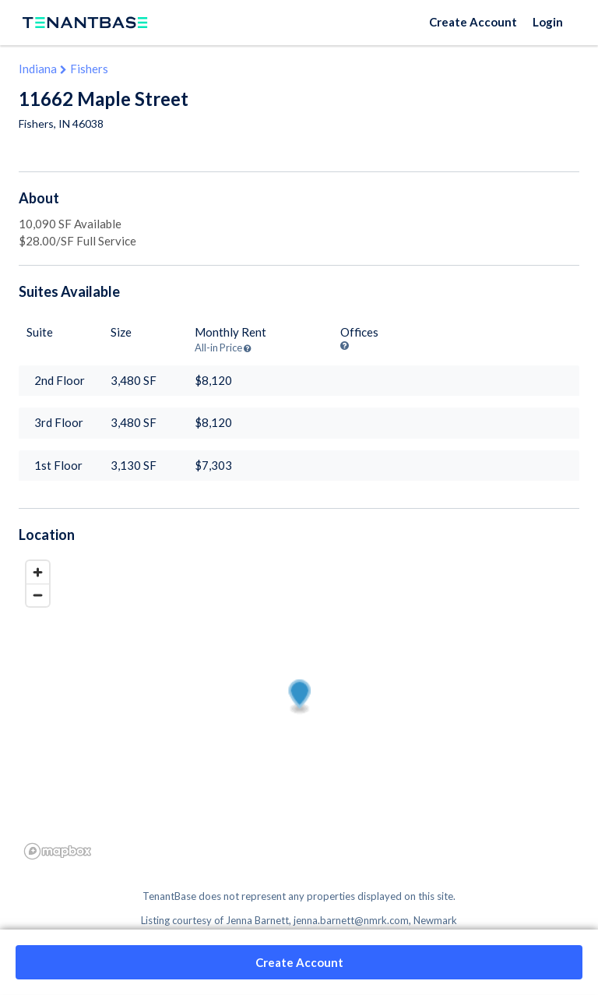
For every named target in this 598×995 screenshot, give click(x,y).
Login (548, 22)
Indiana (38, 69)
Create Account (473, 22)
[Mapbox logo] (57, 851)
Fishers (89, 69)
